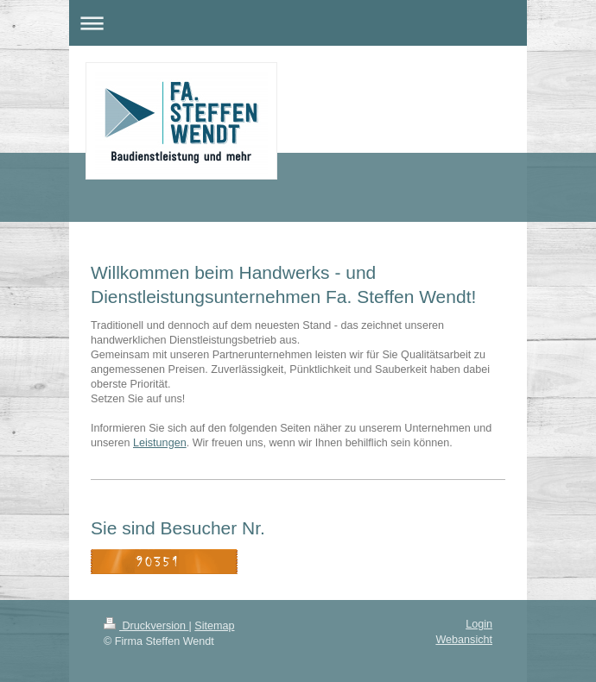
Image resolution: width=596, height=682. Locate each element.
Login (479, 624)
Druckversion (146, 626)
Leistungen (160, 443)
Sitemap (214, 626)
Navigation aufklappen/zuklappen (298, 22)
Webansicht (463, 640)
